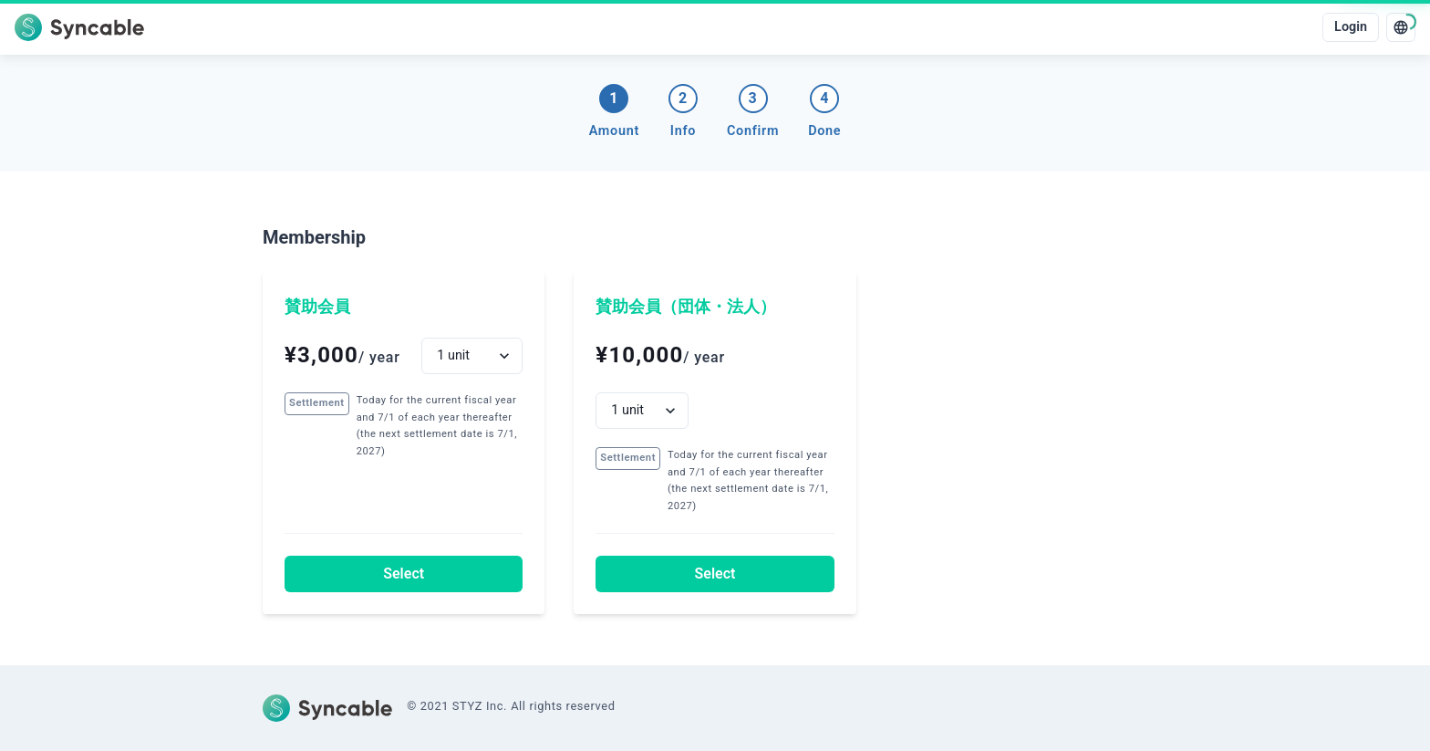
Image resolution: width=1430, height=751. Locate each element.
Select (403, 573)
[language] (1400, 27)
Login (1350, 27)
